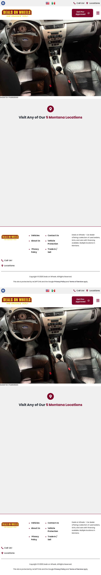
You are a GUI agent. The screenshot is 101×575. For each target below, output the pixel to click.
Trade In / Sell (52, 250)
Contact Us (53, 235)
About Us (35, 240)
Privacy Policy (35, 250)
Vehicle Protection (53, 242)
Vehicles (35, 235)
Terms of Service (76, 281)
